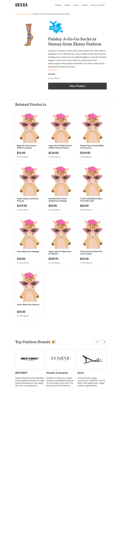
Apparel (27, 14)
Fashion (67, 5)
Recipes (58, 5)
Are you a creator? (98, 5)
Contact (84, 5)
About (75, 5)
